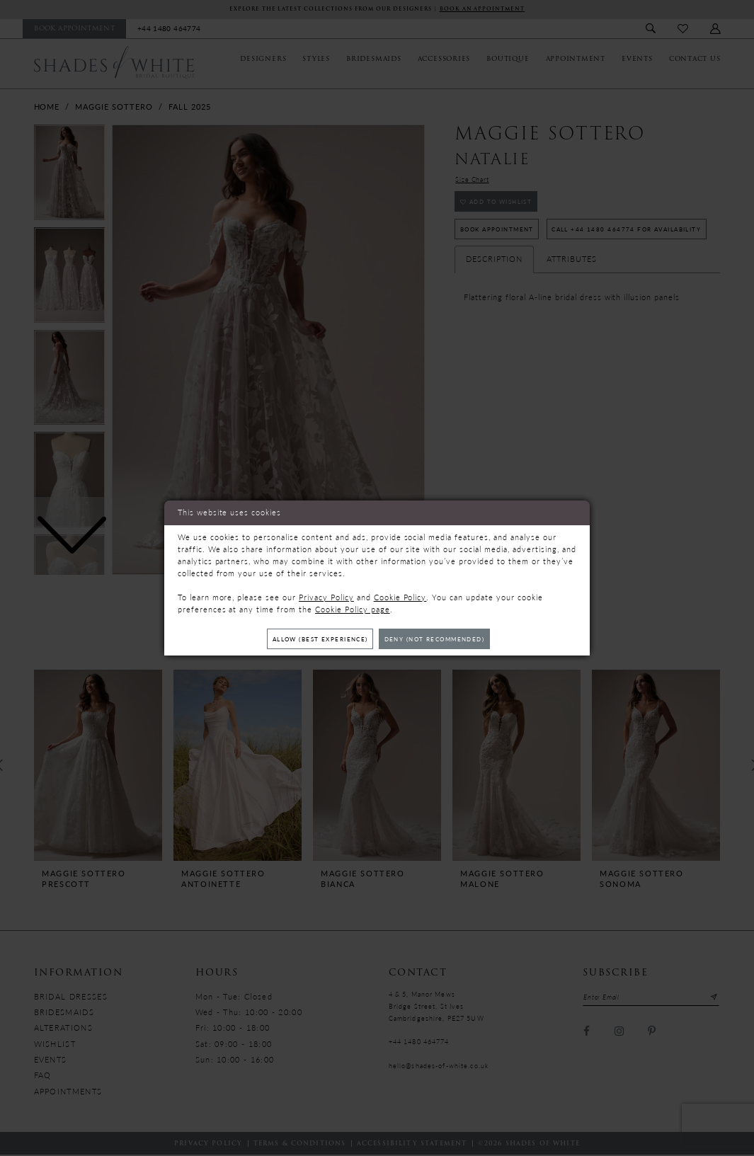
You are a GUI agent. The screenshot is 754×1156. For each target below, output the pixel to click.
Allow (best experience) (312, 638)
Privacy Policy (326, 595)
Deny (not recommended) (441, 638)
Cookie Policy (400, 595)
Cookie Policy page (352, 607)
